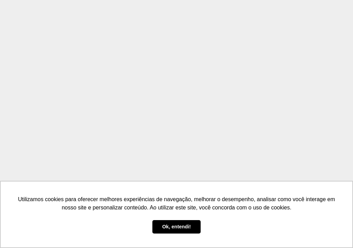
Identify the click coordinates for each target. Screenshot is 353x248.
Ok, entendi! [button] (176, 226)
